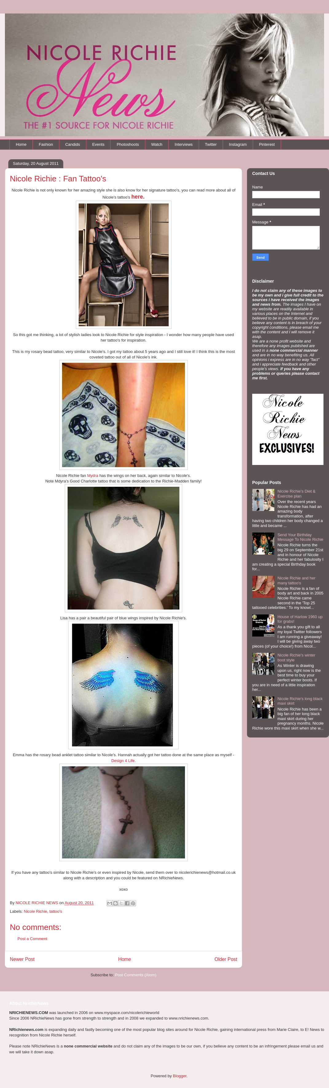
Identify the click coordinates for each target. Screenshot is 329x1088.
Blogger (179, 1076)
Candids (72, 144)
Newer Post (22, 959)
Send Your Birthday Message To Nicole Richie (300, 537)
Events (98, 144)
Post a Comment (32, 938)
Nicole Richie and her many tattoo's (296, 580)
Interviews (184, 144)
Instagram (238, 144)
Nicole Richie (35, 911)
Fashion (46, 144)
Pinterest (267, 144)
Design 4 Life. (123, 760)
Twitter (211, 144)
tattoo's (55, 911)
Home (21, 144)
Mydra (92, 475)
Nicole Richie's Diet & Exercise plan (296, 493)
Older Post (225, 959)
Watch (156, 144)
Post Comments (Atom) (135, 975)
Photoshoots (128, 144)
